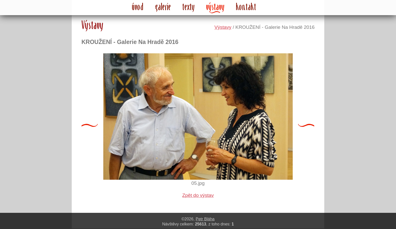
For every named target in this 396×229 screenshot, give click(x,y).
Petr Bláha (205, 219)
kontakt (246, 6)
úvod (138, 6)
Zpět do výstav (198, 195)
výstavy (215, 6)
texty (188, 6)
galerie (163, 6)
